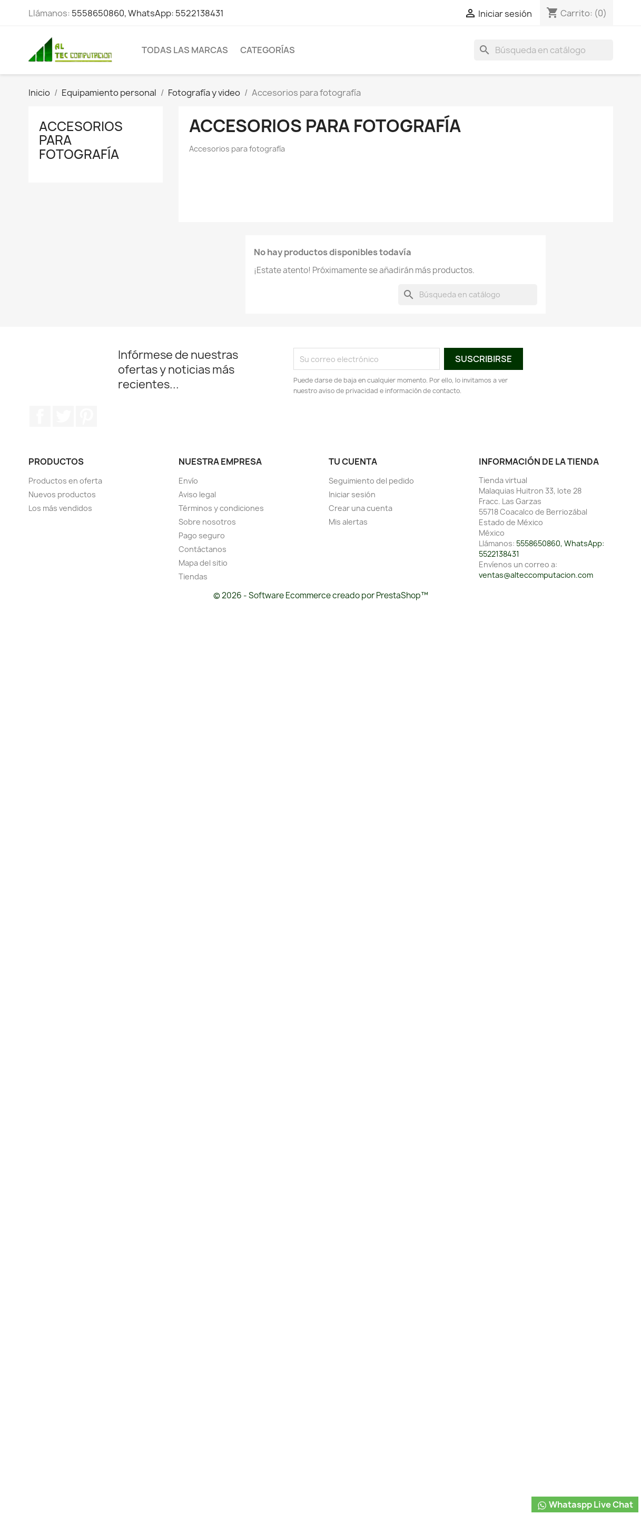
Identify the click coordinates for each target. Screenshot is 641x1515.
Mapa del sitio (203, 563)
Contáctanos (202, 549)
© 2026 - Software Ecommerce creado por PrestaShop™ (320, 595)
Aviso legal (197, 494)
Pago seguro (202, 535)
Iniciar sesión (352, 494)
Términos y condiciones (221, 508)
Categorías (267, 50)
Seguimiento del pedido (371, 481)
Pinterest (86, 416)
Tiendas (193, 576)
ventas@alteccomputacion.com (536, 575)
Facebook (40, 416)
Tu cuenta (353, 461)
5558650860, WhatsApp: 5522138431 (148, 13)
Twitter (63, 416)
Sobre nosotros (207, 522)
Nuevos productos (62, 494)
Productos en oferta (65, 481)
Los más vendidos (60, 508)
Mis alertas (348, 522)
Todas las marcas (185, 50)
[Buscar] (543, 50)
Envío (188, 481)
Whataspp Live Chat (585, 1505)
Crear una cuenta (360, 508)
